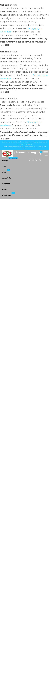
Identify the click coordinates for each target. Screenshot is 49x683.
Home (10, 160)
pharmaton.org (25, 152)
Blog (4, 189)
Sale (6, 171)
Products (8, 194)
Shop (4, 166)
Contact (6, 184)
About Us (6, 178)
